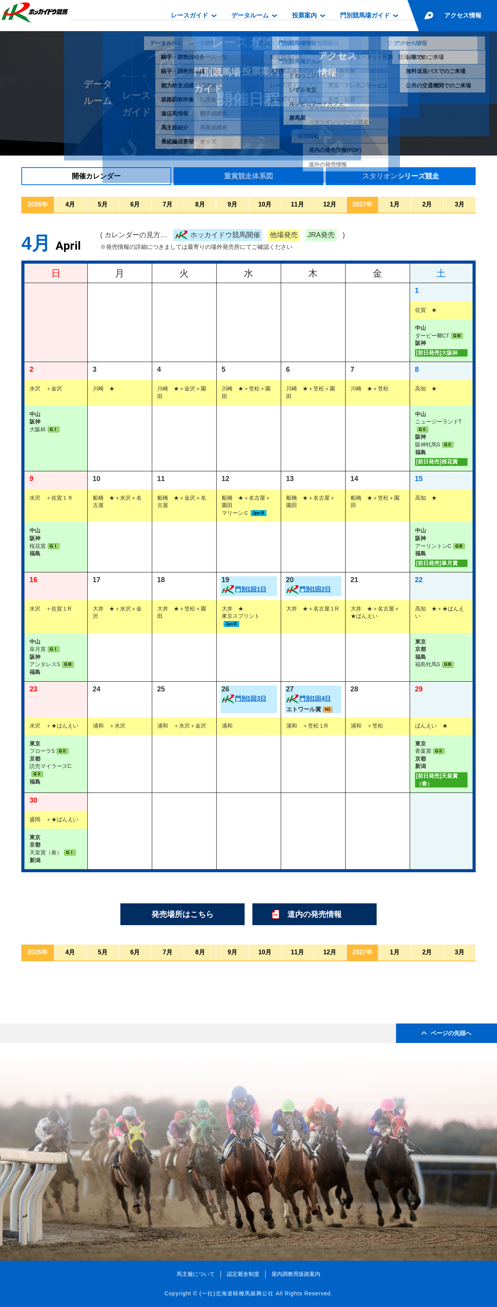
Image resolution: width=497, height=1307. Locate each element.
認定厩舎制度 (243, 1274)
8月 (200, 204)
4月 (70, 204)
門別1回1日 (251, 589)
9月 (233, 204)
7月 (168, 204)
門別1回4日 (315, 698)
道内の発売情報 (314, 914)
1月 (395, 204)
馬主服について (196, 1274)
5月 (103, 204)
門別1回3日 (251, 698)
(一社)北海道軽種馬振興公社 (236, 1293)
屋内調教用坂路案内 (295, 1274)
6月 (135, 204)
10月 (265, 204)
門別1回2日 (315, 589)
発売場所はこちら (182, 914)
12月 (330, 204)
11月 (297, 204)
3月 (460, 204)
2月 (427, 204)
